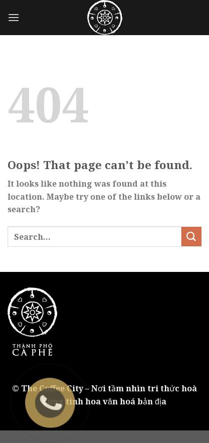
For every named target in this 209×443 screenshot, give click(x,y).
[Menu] (14, 17)
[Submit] (191, 236)
